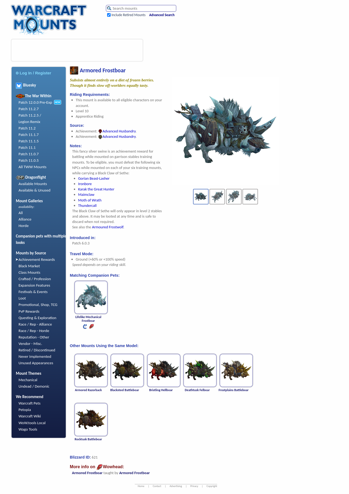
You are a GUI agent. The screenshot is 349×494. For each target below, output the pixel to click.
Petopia (25, 409)
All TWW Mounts (32, 166)
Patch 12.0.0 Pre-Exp (35, 102)
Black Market (29, 266)
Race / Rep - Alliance (35, 324)
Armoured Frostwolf (107, 227)
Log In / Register (33, 73)
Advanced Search (161, 15)
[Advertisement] (77, 50)
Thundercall (87, 205)
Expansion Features (34, 285)
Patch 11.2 (27, 128)
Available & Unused (34, 190)
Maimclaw (86, 194)
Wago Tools (28, 429)
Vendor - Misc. (30, 343)
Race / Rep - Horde (34, 330)
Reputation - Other (34, 337)
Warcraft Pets (30, 403)
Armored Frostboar (87, 472)
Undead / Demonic (34, 386)
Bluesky (26, 85)
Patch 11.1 (27, 147)
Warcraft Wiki (30, 416)
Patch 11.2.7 (29, 108)
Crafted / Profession (35, 278)
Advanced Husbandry (117, 131)
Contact (157, 486)
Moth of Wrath (89, 200)
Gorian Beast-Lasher (94, 178)
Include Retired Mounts (128, 15)
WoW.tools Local (32, 422)
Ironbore (85, 183)
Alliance (25, 219)
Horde (24, 225)
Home (141, 486)
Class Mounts (29, 272)
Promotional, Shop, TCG (38, 304)
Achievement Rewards (37, 259)
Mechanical (28, 379)
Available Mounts (33, 183)
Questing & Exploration (37, 317)
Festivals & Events (33, 291)
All (21, 212)
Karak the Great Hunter (96, 189)
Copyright (211, 486)
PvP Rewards (29, 311)
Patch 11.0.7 (29, 154)
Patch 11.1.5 (29, 141)
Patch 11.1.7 (29, 134)
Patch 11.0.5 (29, 160)
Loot (22, 298)
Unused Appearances (36, 362)
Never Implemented (35, 356)
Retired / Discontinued (37, 350)
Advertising (176, 486)
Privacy (194, 486)
